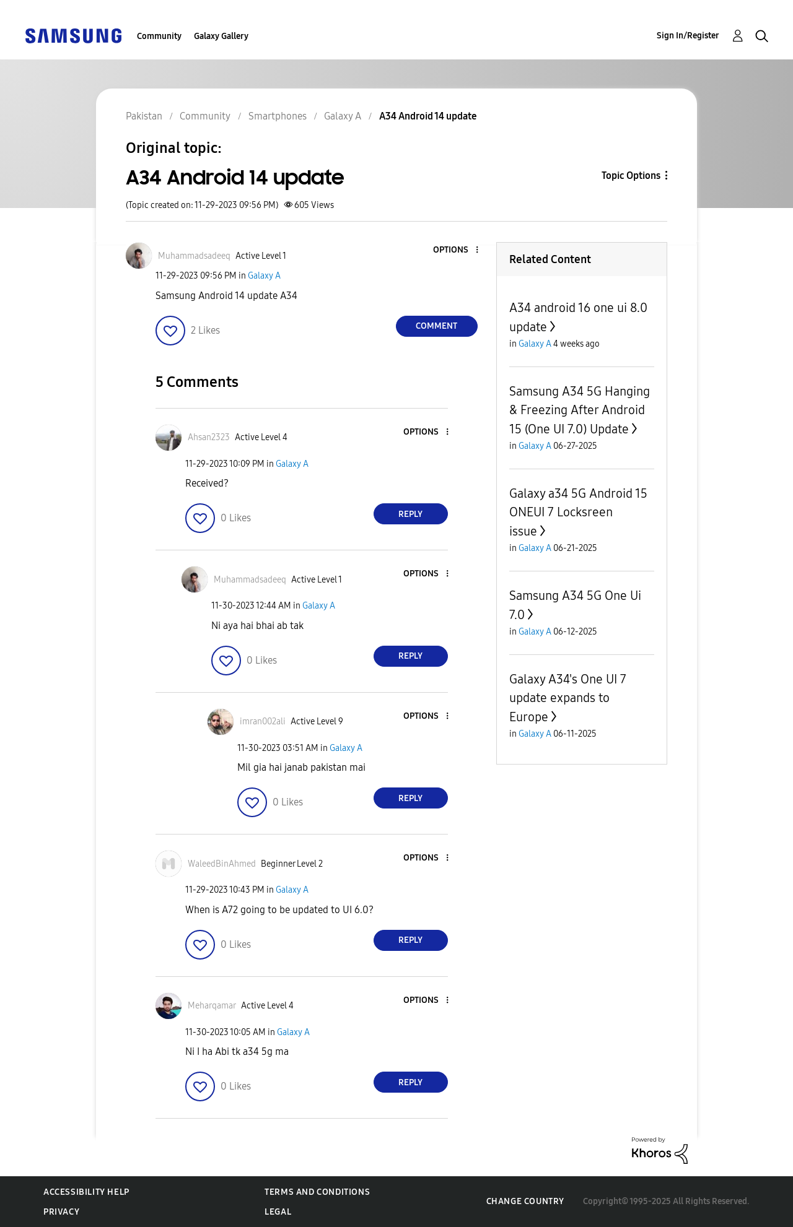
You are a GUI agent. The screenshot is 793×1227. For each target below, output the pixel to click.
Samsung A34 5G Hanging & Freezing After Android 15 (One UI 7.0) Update (579, 410)
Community (159, 36)
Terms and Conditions (317, 1192)
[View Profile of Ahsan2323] (209, 437)
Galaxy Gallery (221, 36)
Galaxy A (264, 276)
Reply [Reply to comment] (410, 514)
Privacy (61, 1212)
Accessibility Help (86, 1192)
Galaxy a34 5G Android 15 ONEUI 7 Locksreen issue (578, 512)
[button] (456, 250)
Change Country (525, 1201)
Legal (278, 1212)
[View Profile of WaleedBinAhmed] (222, 864)
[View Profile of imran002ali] (263, 721)
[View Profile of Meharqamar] (212, 1005)
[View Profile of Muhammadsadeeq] (194, 256)
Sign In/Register (688, 35)
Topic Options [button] (631, 175)
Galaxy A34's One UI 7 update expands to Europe (567, 698)
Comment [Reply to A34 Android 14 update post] (436, 326)
